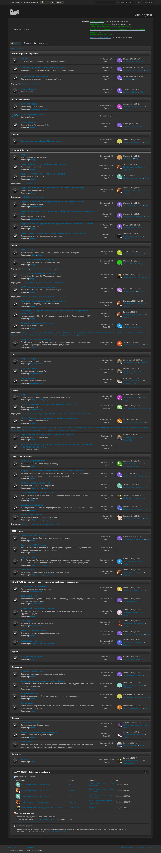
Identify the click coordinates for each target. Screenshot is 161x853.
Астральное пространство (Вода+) (86, 427)
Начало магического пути (33, 461)
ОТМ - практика (28, 570)
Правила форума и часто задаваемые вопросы (43, 67)
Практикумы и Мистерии (32, 641)
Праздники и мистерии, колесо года (38, 493)
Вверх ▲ (149, 848)
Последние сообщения (25, 777)
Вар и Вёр (34, 335)
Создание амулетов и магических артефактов (43, 681)
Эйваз (45, 283)
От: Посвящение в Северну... (133, 304)
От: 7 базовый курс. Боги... (132, 236)
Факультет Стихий (29, 394)
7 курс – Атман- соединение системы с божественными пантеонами (53, 233)
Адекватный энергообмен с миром (37, 608)
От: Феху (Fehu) (128, 264)
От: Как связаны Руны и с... (133, 708)
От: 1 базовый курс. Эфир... (133, 167)
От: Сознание (128, 159)
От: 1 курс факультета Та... (133, 371)
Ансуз (39, 269)
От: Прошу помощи (130, 746)
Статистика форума (24, 813)
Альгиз (54, 283)
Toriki (148, 590)
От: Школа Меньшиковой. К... (133, 107)
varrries (125, 626)
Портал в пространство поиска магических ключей (40, 524)
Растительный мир (30, 693)
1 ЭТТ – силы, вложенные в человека (39, 259)
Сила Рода (26, 621)
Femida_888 (144, 363)
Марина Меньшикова (130, 466)
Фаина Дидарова (144, 408)
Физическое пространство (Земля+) (35, 427)
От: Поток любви (129, 228)
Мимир (98, 332)
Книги (92, 24)
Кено (49, 269)
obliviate (142, 746)
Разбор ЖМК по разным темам (33, 197)
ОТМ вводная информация (34, 535)
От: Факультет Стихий (131, 397)
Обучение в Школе (30, 104)
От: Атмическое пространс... (133, 422)
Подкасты (106, 24)
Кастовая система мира (32, 505)
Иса (35, 283)
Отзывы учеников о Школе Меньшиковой (41, 141)
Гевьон (21, 335)
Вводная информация (31, 657)
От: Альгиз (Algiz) (129, 277)
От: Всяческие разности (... (133, 761)
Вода (34, 414)
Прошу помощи (28, 742)
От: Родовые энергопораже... (133, 623)
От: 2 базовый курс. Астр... (132, 178)
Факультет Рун (28, 250)
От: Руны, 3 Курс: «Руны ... (133, 345)
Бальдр (81, 332)
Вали (125, 332)
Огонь (29, 414)
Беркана (31, 296)
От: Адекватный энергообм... (133, 612)
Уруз (27, 269)
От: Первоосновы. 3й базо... (133, 437)
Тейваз (24, 296)
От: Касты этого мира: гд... (132, 509)
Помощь (25, 59)
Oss (147, 422)
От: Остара (127, 498)
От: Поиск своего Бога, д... (132, 487)
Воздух (39, 414)
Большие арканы (29, 368)
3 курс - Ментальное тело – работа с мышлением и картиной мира (52, 188)
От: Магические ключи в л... (133, 572)
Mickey (125, 737)
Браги (109, 332)
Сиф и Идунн (68, 332)
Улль (135, 332)
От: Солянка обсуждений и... (133, 735)
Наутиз (31, 283)
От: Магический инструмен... (133, 685)
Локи (43, 332)
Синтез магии (27, 703)
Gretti (147, 345)
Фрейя (60, 332)
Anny (146, 509)
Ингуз (52, 296)
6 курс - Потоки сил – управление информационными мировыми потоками (57, 223)
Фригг (76, 332)
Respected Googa (129, 383)
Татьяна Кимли (143, 277)
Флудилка (25, 759)
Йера (40, 283)
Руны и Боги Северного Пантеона (37, 323)
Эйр (16, 335)
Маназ (41, 296)
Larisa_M (140, 264)
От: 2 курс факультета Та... (133, 381)
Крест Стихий (69, 414)
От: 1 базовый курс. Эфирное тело (35, 802)
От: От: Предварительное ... (133, 561)
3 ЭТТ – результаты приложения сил (38, 287)
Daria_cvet (126, 645)
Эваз (36, 296)
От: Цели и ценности (130, 601)
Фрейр (54, 332)
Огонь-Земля (58, 414)
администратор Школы (39, 109)
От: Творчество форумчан (132, 725)
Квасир (104, 332)
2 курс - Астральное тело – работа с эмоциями (43, 174)
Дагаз (62, 296)
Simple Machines (30, 848)
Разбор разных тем (29, 183)
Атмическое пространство (66, 430)
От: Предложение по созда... (133, 62)
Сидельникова (36, 207)
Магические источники (31, 515)
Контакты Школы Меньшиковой (103, 35)
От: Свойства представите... (133, 697)
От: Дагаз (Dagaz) (129, 291)
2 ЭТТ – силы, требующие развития (38, 273)
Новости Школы (28, 89)
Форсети (141, 332)
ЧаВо (39, 84)
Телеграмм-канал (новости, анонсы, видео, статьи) (110, 27)
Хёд (114, 332)
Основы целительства (83, 414)
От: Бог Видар (128, 327)
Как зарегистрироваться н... (133, 70)
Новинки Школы (28, 122)
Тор (27, 332)
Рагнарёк (81, 335)
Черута (137, 159)
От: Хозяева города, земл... (133, 675)
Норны (92, 332)
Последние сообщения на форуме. (29, 822)
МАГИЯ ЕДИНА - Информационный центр (32, 772)
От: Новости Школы (130, 92)
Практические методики (32, 671)
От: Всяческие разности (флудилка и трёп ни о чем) (41, 808)
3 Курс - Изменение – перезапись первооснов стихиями (47, 434)
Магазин (98, 24)
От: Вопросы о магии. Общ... (133, 476)
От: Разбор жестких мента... (133, 191)
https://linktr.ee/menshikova (100, 37)
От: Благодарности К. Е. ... (132, 142)
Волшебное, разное (30, 722)
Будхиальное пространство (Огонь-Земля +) (39, 430)
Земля (24, 414)
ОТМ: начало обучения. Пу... (133, 539)
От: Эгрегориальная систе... (133, 217)
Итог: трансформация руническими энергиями (43, 301)
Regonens (126, 170)
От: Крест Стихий (129, 408)
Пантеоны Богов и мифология (35, 483)
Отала (57, 296)
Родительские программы (33, 586)
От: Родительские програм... (133, 590)
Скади (147, 332)
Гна (67, 335)
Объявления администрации (35, 76)
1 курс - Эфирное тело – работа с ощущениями (43, 164)
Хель (87, 332)
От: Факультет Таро (130, 363)
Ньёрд (49, 332)
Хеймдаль (37, 332)
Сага (12, 335)
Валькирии (73, 335)
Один (23, 332)
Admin (149, 62)
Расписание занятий (29, 84)
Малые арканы (28, 378)
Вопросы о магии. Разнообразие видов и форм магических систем (53, 470)
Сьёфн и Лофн (44, 335)
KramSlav (139, 327)
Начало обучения (97, 21)
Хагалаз (24, 283)
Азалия (125, 615)
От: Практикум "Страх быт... (133, 642)
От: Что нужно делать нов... (133, 464)
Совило (61, 283)
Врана (147, 519)
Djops (147, 254)
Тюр (31, 332)
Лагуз (47, 296)
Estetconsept (127, 688)
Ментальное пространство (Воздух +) (114, 427)
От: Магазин (127, 79)
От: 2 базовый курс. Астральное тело (36, 784)
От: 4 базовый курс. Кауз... (132, 206)
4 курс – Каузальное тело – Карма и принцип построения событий (52, 201)
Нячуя (32, 229)
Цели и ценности (29, 596)
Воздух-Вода (48, 414)
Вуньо (58, 269)
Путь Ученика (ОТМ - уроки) (34, 545)
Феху (23, 269)
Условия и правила (136, 848)
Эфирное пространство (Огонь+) (61, 427)
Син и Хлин (54, 335)
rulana (147, 142)
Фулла (27, 335)
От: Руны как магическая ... (133, 254)
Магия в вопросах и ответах (34, 630)
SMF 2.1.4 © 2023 (15, 848)
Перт (50, 283)
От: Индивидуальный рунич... (134, 315)
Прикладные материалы (32, 114)
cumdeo (141, 291)
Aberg (32, 160)
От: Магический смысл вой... (133, 634)
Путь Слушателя (29, 557)
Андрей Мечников (51, 832)
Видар (130, 332)
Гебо (53, 269)
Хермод (119, 332)
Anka (147, 178)
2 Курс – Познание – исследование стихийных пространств (49, 418)
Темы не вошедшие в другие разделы (39, 732)
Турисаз (33, 269)
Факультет (26, 154)
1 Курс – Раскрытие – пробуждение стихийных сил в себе (48, 404)
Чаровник (126, 239)
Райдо (44, 269)
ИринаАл (126, 109)
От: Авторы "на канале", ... (132, 519)
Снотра (62, 335)
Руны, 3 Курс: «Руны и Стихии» (36, 339)
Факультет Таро (28, 359)
